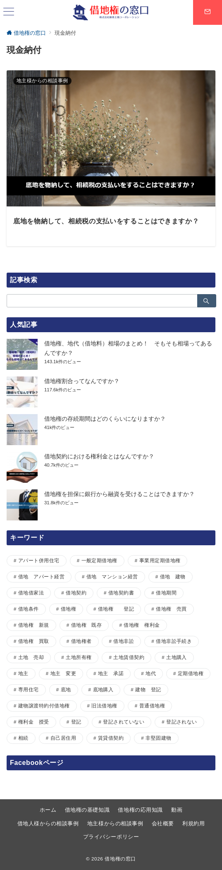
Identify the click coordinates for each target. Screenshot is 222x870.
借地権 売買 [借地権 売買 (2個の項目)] (171, 608)
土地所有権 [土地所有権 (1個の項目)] (78, 657)
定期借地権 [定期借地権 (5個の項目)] (190, 673)
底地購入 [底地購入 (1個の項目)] (103, 689)
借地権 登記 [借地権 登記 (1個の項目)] (116, 608)
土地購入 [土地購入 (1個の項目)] (176, 657)
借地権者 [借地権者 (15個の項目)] (81, 641)
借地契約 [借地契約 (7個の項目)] (76, 592)
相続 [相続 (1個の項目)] (23, 738)
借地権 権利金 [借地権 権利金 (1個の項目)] (142, 625)
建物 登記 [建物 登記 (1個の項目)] (148, 689)
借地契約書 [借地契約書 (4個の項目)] (121, 592)
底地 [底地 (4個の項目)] (66, 689)
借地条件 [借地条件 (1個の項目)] (28, 608)
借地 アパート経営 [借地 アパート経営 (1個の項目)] (41, 576)
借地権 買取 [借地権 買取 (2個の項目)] (33, 641)
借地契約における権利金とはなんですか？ (99, 456)
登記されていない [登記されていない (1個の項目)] (123, 721)
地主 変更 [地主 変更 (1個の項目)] (63, 673)
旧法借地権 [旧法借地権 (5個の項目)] (104, 705)
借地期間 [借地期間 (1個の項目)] (166, 592)
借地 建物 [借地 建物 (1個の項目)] (173, 576)
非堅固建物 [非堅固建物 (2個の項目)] (158, 738)
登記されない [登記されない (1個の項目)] (181, 721)
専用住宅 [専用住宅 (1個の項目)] (28, 689)
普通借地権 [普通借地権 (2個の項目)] (152, 705)
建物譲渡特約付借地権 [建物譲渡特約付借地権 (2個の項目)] (44, 705)
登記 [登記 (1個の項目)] (76, 721)
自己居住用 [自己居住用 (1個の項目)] (63, 738)
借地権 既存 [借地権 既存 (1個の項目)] (86, 625)
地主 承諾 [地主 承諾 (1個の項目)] (111, 673)
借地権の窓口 (120, 858)
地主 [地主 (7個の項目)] (23, 673)
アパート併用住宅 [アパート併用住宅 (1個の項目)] (39, 560)
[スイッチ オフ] (207, 12)
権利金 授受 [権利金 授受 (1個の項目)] (33, 721)
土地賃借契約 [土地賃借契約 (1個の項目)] (128, 657)
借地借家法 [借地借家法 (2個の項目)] (31, 592)
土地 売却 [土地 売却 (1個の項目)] (31, 657)
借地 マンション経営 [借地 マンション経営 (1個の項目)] (112, 576)
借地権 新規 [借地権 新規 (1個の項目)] (33, 625)
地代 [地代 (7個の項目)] (151, 673)
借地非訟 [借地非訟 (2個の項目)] (123, 641)
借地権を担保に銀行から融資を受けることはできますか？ (119, 494)
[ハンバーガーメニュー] (8, 12)
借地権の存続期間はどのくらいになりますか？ (105, 418)
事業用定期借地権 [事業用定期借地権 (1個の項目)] (160, 560)
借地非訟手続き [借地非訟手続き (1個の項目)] (174, 641)
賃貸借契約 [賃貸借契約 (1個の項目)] (111, 738)
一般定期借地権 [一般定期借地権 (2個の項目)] (99, 560)
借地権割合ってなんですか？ (81, 381)
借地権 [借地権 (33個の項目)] (68, 608)
